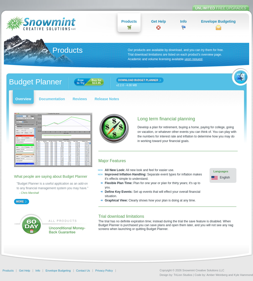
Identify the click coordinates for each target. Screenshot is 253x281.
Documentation (52, 99)
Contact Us (83, 270)
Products (129, 21)
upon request (193, 59)
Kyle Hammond (243, 274)
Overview (23, 99)
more (20, 201)
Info (183, 21)
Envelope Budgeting (218, 21)
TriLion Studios (183, 274)
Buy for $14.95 (96, 81)
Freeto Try (81, 81)
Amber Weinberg (216, 274)
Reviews (80, 99)
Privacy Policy (104, 270)
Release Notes (107, 99)
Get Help (158, 21)
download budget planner (138, 80)
